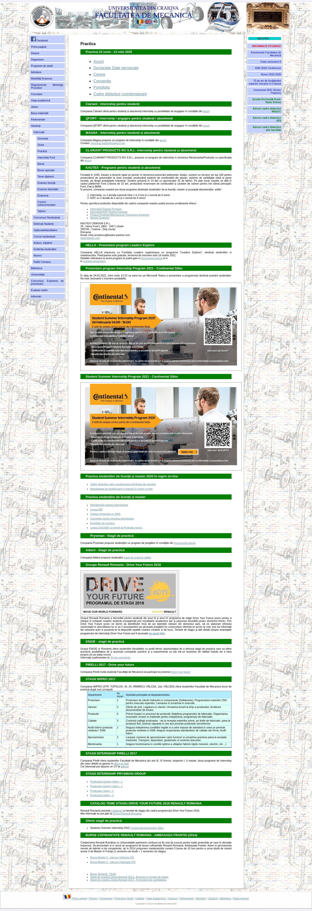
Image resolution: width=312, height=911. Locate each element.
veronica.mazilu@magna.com (108, 143)
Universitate (38, 274)
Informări (36, 296)
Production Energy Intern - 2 (106, 786)
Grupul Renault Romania (127, 813)
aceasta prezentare (94, 261)
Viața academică (40, 100)
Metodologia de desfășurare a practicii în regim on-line (121, 488)
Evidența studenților (45, 249)
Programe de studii (42, 65)
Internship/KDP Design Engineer (108, 211)
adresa (125, 766)
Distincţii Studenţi (44, 223)
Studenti (213, 898)
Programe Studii (124, 898)
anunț (206, 111)
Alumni (38, 255)
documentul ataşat (184, 542)
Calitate (139, 898)
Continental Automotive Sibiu (147, 827)
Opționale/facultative (45, 230)
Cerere (99, 74)
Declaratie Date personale (115, 68)
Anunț (98, 61)
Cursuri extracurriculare (46, 203)
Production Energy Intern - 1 (106, 781)
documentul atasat (151, 258)
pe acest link (157, 633)
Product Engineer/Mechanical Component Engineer (119, 214)
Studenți (35, 125)
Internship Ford (46, 157)
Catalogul (116, 810)
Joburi (34, 106)
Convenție (102, 81)
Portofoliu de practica (102, 523)
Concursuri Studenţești (47, 217)
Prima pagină (38, 46)
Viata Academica (156, 898)
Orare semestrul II (270, 61)
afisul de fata (121, 763)
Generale (43, 138)
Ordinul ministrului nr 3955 (105, 513)
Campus (172, 898)
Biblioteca (36, 268)
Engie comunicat (120, 657)
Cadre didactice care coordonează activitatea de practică (123, 484)
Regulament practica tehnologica (109, 504)
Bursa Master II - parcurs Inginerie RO (112, 857)
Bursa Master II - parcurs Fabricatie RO (113, 862)
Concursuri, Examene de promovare (47, 282)
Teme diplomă (46, 176)
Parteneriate (38, 119)
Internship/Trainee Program (106, 208)
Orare (41, 144)
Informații (39, 132)
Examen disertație (48, 189)
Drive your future (180, 671)
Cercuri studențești (44, 236)
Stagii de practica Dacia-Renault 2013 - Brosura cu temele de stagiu (129, 876)
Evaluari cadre (39, 290)
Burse (41, 163)
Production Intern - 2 (102, 795)
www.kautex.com (90, 237)
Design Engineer (99, 217)
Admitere (36, 72)
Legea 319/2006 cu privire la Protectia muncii (116, 527)
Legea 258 (96, 509)
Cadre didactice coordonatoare (120, 94)
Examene (43, 195)
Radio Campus (42, 261)
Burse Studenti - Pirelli (103, 873)
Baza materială (39, 113)
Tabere (42, 211)
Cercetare (36, 94)
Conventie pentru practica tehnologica (112, 518)
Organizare (37, 59)
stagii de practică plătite (137, 557)
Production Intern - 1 (102, 790)
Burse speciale (46, 170)
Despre (35, 53)
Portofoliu (101, 87)
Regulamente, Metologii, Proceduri (47, 86)
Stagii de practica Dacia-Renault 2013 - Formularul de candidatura (128, 879)
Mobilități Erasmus (41, 78)
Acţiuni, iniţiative (43, 242)
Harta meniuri (241, 898)
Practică (42, 151)
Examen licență (46, 182)
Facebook (39, 39)
